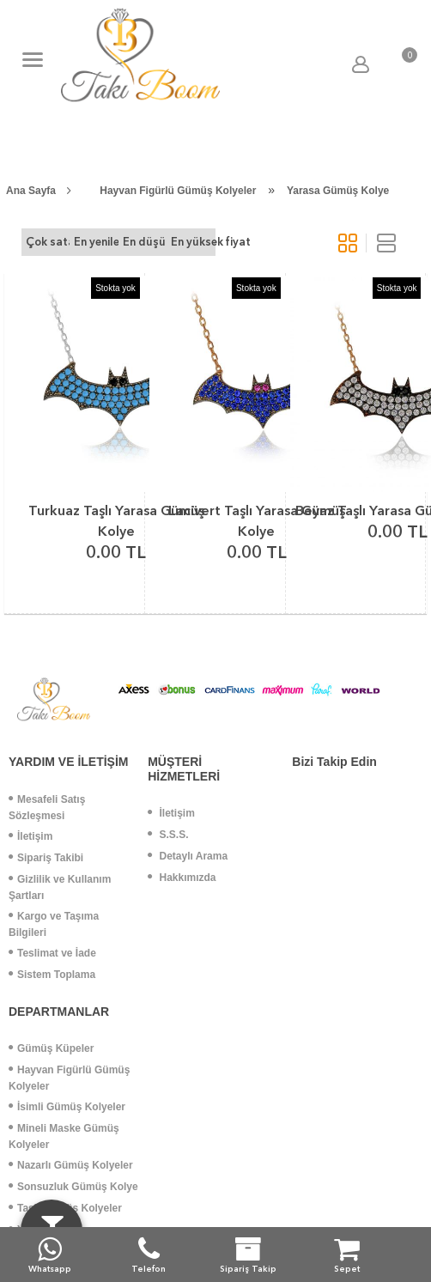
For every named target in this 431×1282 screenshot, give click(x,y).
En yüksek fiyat (193, 241)
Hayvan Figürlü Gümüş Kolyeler (178, 191)
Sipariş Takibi (46, 858)
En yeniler (96, 241)
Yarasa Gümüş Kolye (338, 191)
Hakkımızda (182, 878)
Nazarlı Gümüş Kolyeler (71, 1165)
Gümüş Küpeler (51, 1048)
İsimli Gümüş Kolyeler (67, 1107)
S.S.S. (168, 835)
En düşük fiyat (145, 241)
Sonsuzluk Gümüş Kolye (73, 1187)
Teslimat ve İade (52, 953)
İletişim (30, 836)
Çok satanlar (48, 241)
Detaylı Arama (188, 856)
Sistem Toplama (52, 975)
